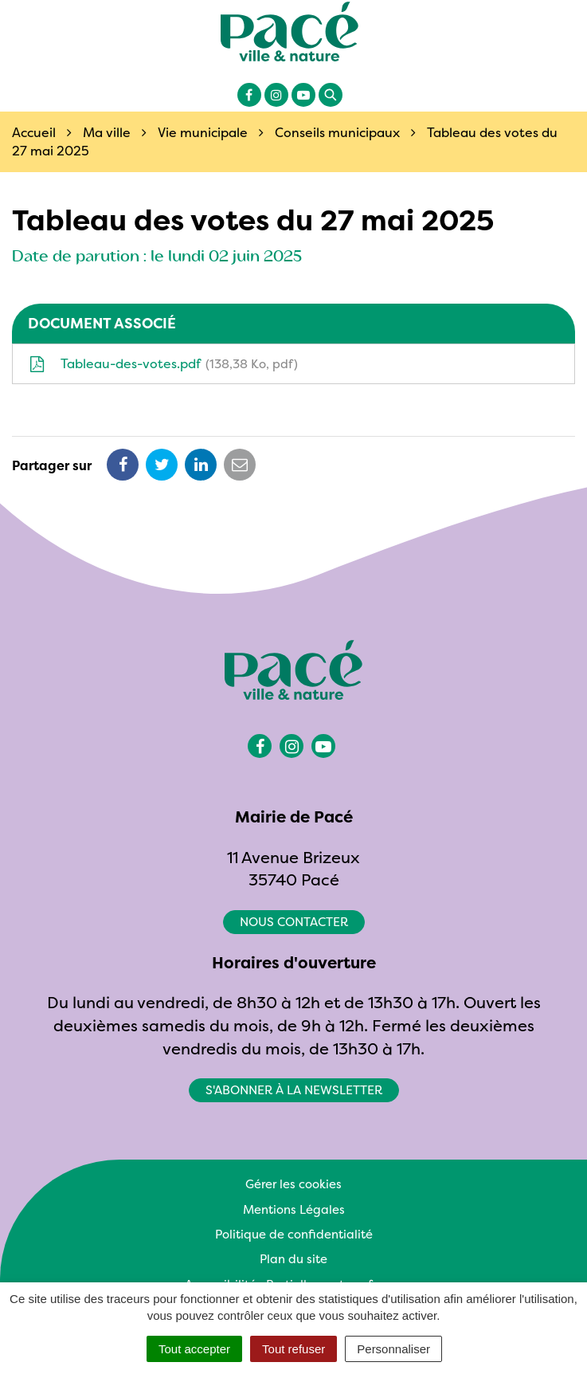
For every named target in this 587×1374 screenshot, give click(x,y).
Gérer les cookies (293, 1184)
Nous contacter (294, 921)
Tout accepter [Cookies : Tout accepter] (194, 1349)
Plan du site (293, 1258)
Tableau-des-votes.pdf (163, 364)
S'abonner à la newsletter (293, 1090)
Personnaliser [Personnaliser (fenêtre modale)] (393, 1349)
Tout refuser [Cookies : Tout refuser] (293, 1349)
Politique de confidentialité (294, 1234)
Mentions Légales (294, 1209)
